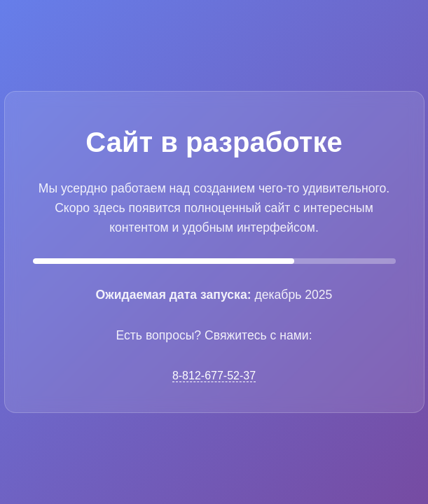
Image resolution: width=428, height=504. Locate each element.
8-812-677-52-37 (214, 376)
